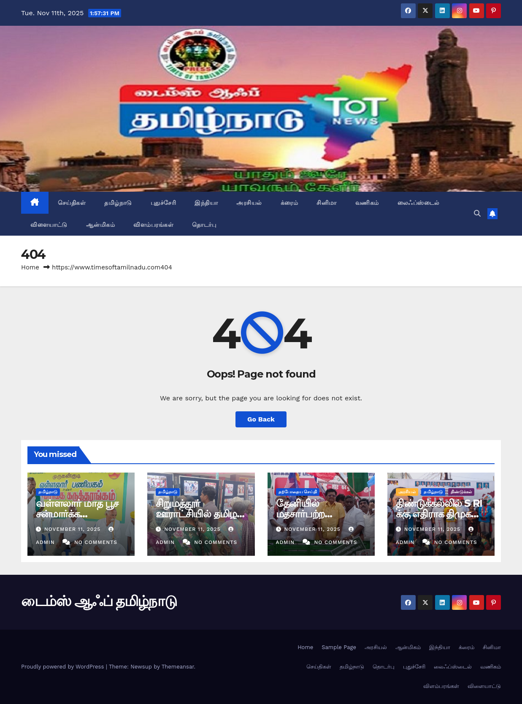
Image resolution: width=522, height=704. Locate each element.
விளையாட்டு (49, 224)
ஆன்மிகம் (100, 224)
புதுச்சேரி (163, 203)
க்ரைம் (289, 203)
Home (30, 267)
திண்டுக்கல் (461, 491)
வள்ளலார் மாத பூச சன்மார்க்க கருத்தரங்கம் (77, 513)
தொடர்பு (204, 224)
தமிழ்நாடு (118, 203)
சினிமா (326, 203)
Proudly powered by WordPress (63, 666)
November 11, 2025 (73, 529)
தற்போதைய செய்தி (298, 491)
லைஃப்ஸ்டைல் (419, 203)
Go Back (261, 419)
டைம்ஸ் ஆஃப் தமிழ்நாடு (98, 601)
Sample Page (339, 647)
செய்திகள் (72, 203)
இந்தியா (206, 203)
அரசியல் (249, 203)
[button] (477, 213)
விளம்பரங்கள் (153, 224)
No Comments (95, 542)
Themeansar (178, 666)
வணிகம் (367, 203)
